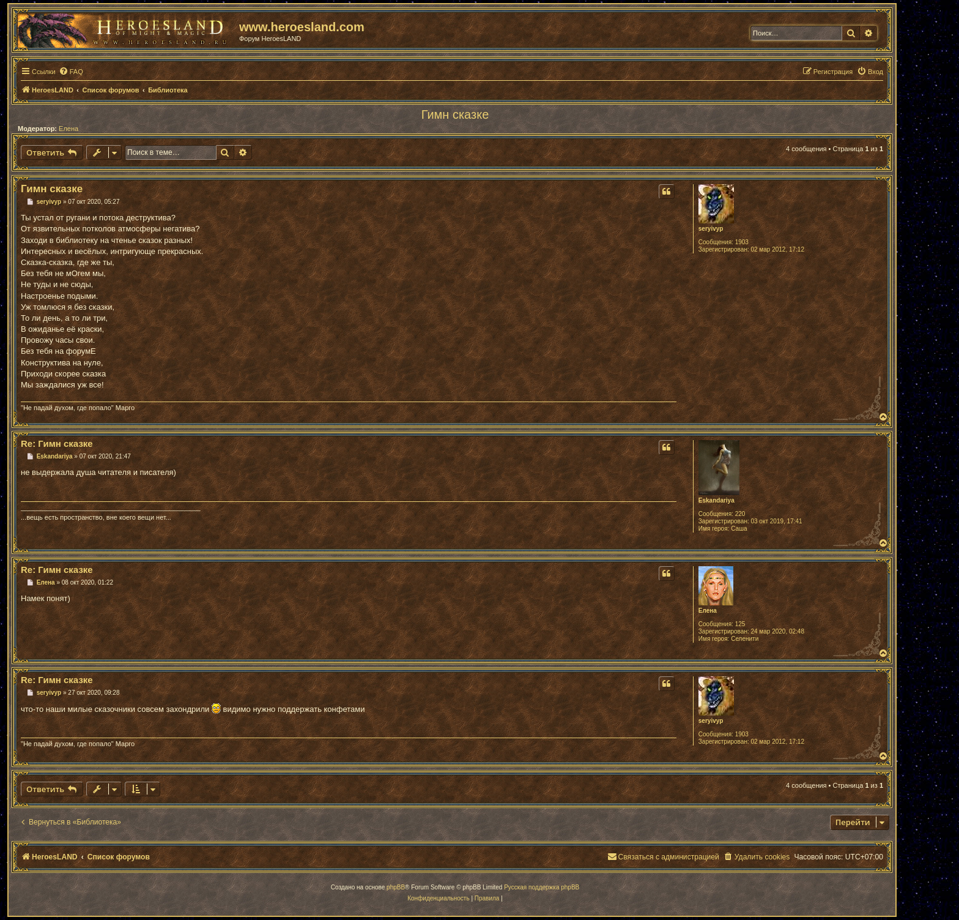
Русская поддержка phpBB (541, 887)
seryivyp (711, 228)
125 (740, 624)
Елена (68, 128)
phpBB (396, 887)
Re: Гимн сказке (57, 443)
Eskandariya (716, 500)
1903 (742, 242)
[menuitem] (71, 71)
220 (740, 513)
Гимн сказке (455, 114)
